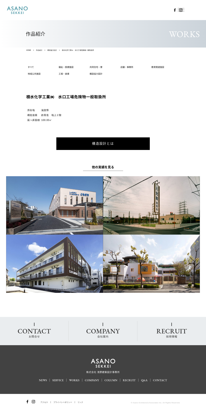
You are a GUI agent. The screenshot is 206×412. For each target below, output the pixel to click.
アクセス (44, 402)
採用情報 (171, 333)
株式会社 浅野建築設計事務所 (103, 371)
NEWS (42, 380)
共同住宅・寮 (96, 67)
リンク (80, 402)
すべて (31, 67)
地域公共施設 (34, 74)
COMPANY (91, 380)
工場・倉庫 (64, 74)
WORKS (73, 380)
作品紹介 (39, 50)
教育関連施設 (158, 67)
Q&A (145, 380)
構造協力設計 (52, 50)
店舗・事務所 (127, 67)
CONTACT (161, 380)
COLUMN (111, 380)
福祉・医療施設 (66, 67)
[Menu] (181, 10)
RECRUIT (129, 380)
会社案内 (103, 333)
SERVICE (57, 380)
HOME (28, 50)
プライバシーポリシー (62, 402)
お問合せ (34, 333)
